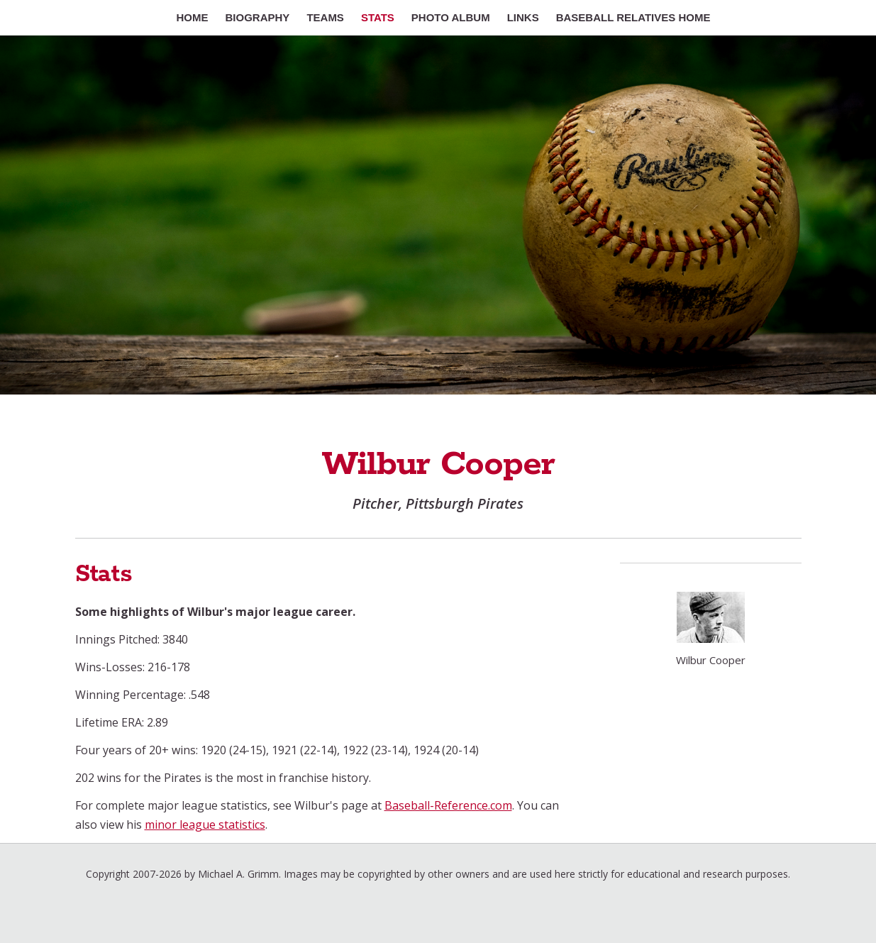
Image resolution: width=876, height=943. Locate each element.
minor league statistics (205, 824)
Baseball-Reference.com (448, 805)
